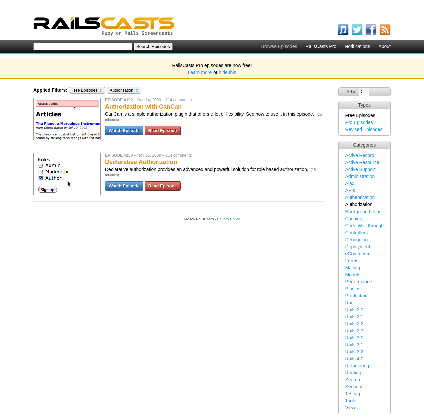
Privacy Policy (228, 219)
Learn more (200, 72)
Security (353, 386)
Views (351, 407)
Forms (352, 260)
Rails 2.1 (354, 316)
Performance (358, 281)
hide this (227, 72)
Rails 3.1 (354, 344)
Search (352, 379)
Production (356, 295)
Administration (360, 176)
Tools (350, 400)
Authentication (360, 197)
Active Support (360, 169)
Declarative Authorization (141, 162)
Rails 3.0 (354, 337)
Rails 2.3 (354, 330)
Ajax (349, 183)
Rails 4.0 (354, 358)
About (384, 46)
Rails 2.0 (354, 309)
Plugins (353, 288)
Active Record (359, 155)
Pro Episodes (359, 122)
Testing (352, 393)
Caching (353, 218)
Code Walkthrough (364, 225)
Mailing (352, 267)
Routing (353, 372)
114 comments (178, 100)
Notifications (357, 46)
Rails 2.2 (354, 323)
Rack (350, 302)
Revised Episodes (364, 129)
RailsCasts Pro (321, 46)
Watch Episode (124, 130)
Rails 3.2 (354, 351)
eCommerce (358, 253)
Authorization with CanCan (143, 106)
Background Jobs (363, 211)
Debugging (356, 239)
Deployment (357, 246)
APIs (350, 190)
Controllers (356, 232)
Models (352, 274)
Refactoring (357, 365)
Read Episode (162, 130)
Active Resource (362, 162)
